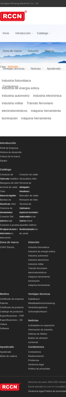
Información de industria (40, 329)
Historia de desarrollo (11, 152)
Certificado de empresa (12, 299)
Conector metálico (9, 178)
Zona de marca (12, 50)
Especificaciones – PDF (12, 315)
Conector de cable (28, 174)
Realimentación (36, 356)
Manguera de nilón (9, 183)
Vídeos (3, 324)
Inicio (6, 33)
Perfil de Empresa (9, 148)
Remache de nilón (28, 199)
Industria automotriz (16, 95)
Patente (4, 303)
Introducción (23, 33)
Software (4, 328)
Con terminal (25, 220)
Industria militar (12, 103)
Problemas (33, 360)
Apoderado (54, 68)
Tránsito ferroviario (40, 103)
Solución (33, 50)
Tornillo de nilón (8, 204)
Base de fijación (8, 195)
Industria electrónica (47, 95)
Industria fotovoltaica (38, 247)
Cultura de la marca (10, 156)
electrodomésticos (14, 111)
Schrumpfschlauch (37, 311)
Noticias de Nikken (37, 333)
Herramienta (6, 212)
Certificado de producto (12, 307)
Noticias (36, 68)
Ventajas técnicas (14, 68)
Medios (49, 50)
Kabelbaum (34, 299)
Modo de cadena (8, 356)
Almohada (24, 191)
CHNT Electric (7, 247)
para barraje (6, 220)
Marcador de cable (28, 195)
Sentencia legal (36, 364)
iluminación (10, 118)
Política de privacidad (39, 368)
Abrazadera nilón (28, 178)
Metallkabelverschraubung (41, 303)
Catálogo (42, 33)
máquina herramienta (46, 111)
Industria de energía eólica (41, 251)
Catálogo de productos (11, 311)
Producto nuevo (8, 229)
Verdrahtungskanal (37, 307)
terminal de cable (8, 187)
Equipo (3, 160)
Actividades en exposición (41, 325)
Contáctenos (10, 86)
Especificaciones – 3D (11, 320)
